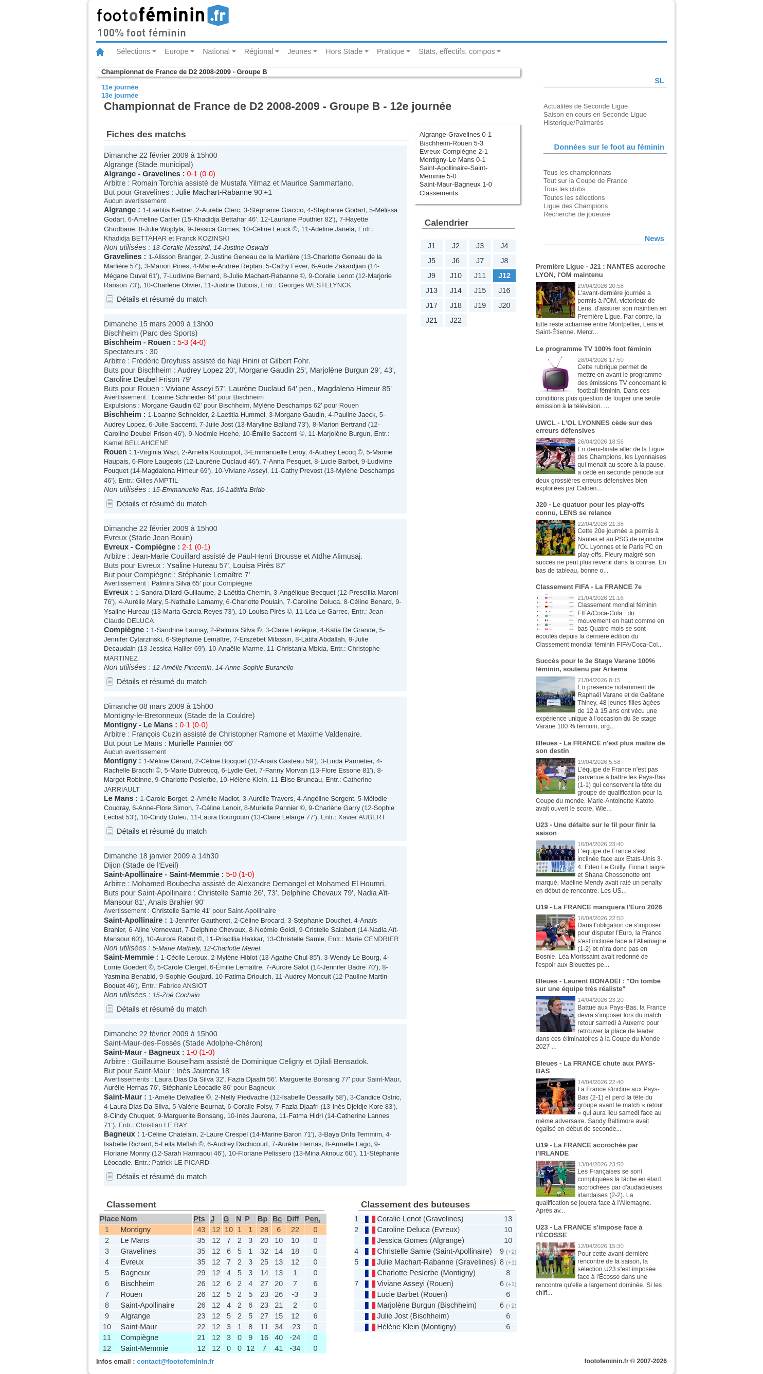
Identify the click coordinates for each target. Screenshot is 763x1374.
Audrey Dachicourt (240, 1144)
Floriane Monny (127, 1153)
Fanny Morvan (286, 770)
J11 (480, 275)
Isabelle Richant (127, 1144)
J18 (456, 305)
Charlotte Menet (236, 948)
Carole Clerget (184, 967)
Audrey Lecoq (335, 452)
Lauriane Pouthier (296, 219)
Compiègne (155, 547)
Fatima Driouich (248, 976)
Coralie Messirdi (186, 247)
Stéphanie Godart (339, 210)
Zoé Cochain (180, 995)
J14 (456, 290)
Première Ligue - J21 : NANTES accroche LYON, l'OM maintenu (600, 271)
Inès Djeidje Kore (357, 1106)
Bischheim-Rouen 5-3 (452, 143)
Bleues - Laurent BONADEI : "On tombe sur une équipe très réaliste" (598, 985)
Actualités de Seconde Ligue (585, 106)
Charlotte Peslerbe (188, 779)
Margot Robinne (127, 779)
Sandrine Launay (182, 630)
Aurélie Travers (270, 798)
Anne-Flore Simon (165, 808)
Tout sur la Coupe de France (585, 181)
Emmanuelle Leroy (277, 452)
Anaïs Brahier (170, 902)
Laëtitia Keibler (170, 210)
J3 (480, 246)
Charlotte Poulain (257, 602)
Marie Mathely (178, 948)
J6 (456, 261)
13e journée (119, 95)
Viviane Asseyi (189, 388)
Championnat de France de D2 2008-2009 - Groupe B (184, 72)
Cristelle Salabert (330, 929)
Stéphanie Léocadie (191, 1087)
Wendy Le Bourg (354, 957)
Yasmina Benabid (130, 976)
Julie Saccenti (175, 424)
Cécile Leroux (187, 957)
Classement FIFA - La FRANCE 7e (589, 587)
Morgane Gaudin (266, 370)
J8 (504, 261)
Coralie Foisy (252, 1106)
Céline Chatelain (172, 1134)
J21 (432, 320)
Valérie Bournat (201, 1106)
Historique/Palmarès (573, 122)
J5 (431, 261)
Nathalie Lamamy (196, 602)
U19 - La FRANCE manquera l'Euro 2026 (599, 907)
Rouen (159, 342)
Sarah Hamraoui (188, 1153)
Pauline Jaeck (355, 414)
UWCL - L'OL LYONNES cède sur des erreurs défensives (594, 427)
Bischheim (122, 342)
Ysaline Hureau (192, 565)
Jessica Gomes (216, 229)
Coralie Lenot (334, 276)
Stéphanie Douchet (322, 920)
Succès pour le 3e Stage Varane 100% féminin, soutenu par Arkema (595, 665)
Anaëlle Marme (241, 648)
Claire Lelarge (283, 817)
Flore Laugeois (160, 461)
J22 (456, 320)
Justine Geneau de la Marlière (254, 257)
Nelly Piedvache (244, 1097)
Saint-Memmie (194, 874)
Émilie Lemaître (239, 967)
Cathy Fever (289, 266)
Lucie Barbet (339, 461)
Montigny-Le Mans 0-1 (453, 159)
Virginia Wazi (158, 452)
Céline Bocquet (223, 761)
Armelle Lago (350, 1144)
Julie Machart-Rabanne (213, 192)
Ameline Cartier (156, 219)
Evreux (116, 547)
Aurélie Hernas (126, 1087)
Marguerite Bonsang (310, 1079)
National (216, 51)
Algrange (120, 174)
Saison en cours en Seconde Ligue (595, 114)
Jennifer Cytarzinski (133, 639)
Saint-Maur (123, 1052)
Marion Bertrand (342, 424)
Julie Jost (219, 424)
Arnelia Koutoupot (214, 452)
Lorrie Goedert (125, 967)
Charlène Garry (337, 808)
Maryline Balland (271, 424)
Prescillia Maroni (373, 592)
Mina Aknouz (324, 1153)
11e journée (119, 87)
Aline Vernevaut (158, 929)
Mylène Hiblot (237, 957)
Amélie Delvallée (179, 1097)
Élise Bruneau (301, 779)
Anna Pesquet (290, 461)
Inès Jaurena (197, 1071)
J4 (504, 246)
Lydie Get (241, 770)
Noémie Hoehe (216, 433)
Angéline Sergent (328, 798)
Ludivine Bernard (194, 276)
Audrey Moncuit (308, 976)
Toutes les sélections (574, 197)
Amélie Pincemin (186, 667)
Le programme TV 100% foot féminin (593, 349)
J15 (480, 290)
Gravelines (161, 174)
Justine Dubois (235, 285)
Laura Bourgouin (224, 817)
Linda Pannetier (349, 761)
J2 (456, 246)
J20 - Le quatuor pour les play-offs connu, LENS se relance (590, 509)
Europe (176, 51)
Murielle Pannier (195, 743)
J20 (504, 305)
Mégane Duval (125, 276)
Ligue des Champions (575, 206)
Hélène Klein (248, 779)
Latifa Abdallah (323, 639)
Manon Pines (169, 266)
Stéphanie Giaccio (276, 210)
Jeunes (299, 51)
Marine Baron (282, 1134)
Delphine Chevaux (311, 893)
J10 (456, 275)
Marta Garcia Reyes (192, 611)
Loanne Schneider (179, 397)
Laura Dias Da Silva (184, 1079)
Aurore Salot (289, 967)
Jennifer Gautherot (202, 920)
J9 (431, 275)
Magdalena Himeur (349, 388)
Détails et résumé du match (162, 299)
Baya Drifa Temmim (353, 1134)
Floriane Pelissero (265, 1153)
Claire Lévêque (293, 630)
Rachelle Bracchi (129, 770)
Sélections (133, 51)
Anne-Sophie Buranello (259, 667)
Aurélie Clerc (221, 210)
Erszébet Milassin (266, 639)
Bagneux (164, 1052)
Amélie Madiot (218, 798)
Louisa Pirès (253, 565)
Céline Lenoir (221, 808)
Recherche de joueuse (576, 214)
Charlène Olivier (176, 285)
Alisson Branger (177, 257)
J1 (431, 246)
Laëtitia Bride (245, 489)
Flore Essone (340, 770)
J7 (480, 261)
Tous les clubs (564, 189)
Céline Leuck (271, 229)
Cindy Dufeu (168, 817)
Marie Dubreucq (193, 770)
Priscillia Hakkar (238, 939)
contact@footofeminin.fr (175, 1361)
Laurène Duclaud (257, 388)
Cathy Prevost (301, 470)
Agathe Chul (289, 957)
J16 (504, 290)
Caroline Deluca (316, 602)
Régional (259, 51)
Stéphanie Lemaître (210, 575)
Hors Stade (343, 51)
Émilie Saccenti (275, 433)
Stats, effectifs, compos (457, 51)
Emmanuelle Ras (187, 489)
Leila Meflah (179, 1144)
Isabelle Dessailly (308, 1097)
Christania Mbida (301, 648)
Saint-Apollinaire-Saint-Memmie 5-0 (453, 172)
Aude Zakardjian (341, 266)
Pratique (391, 51)
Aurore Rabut (175, 939)
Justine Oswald (245, 247)
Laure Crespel (227, 1134)
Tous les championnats (577, 172)
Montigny (120, 725)
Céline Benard (371, 602)
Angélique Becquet (308, 592)
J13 (432, 290)
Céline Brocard (262, 920)
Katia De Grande (351, 630)
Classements (439, 193)
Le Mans (158, 725)
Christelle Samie (224, 893)
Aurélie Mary (142, 602)
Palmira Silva (171, 583)
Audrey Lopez (200, 370)
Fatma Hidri (305, 1116)
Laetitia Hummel (241, 414)
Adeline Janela (332, 229)
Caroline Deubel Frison (141, 379)
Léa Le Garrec (326, 611)
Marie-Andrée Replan (230, 266)
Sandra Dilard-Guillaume (177, 592)
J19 (480, 305)
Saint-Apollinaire (133, 874)
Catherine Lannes (363, 1116)
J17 (432, 305)
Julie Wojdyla (164, 229)
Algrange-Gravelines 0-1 (456, 134)
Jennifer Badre (344, 967)
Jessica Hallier (171, 648)
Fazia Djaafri (246, 1079)
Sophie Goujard (188, 976)
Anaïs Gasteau (282, 761)
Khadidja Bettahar (219, 219)
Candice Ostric (377, 1097)
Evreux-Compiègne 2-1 (454, 151)
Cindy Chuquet (132, 1116)
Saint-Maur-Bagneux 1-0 (456, 184)
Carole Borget (166, 798)
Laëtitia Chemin (247, 592)
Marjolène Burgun (339, 370)
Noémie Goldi (275, 929)
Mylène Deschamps (282, 405)
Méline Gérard (170, 761)
